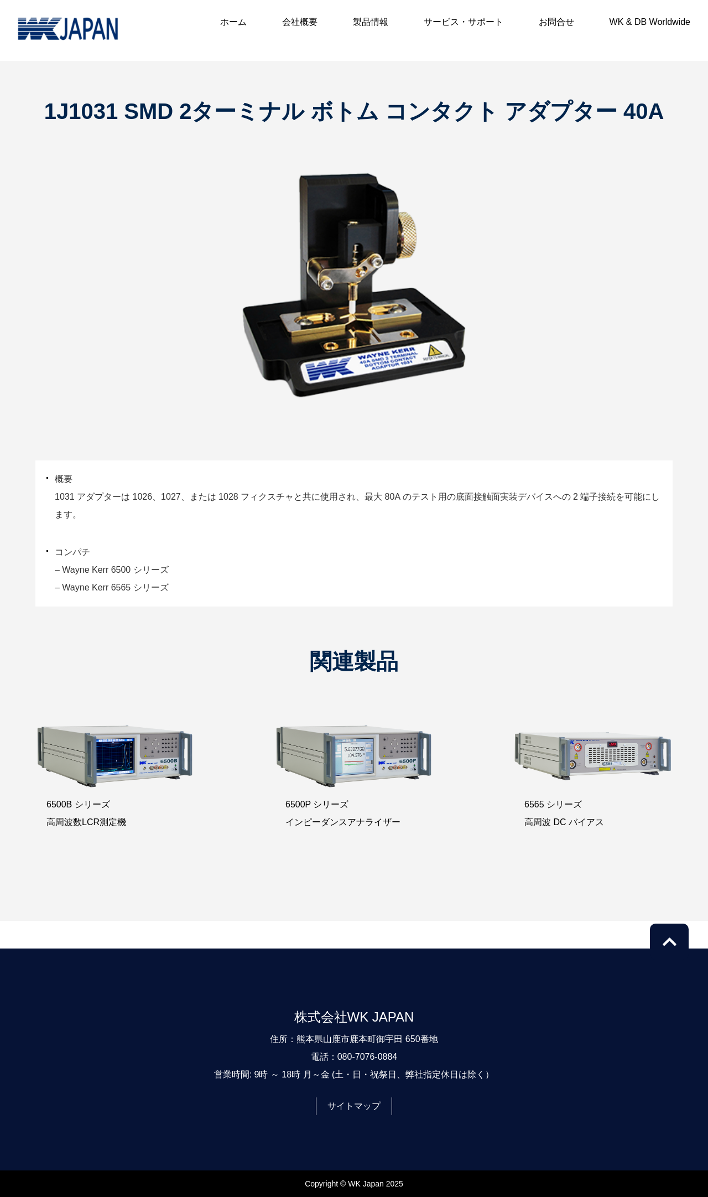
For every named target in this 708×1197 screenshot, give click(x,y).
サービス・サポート (463, 22)
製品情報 (370, 22)
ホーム (233, 22)
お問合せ (556, 22)
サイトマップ (354, 1106)
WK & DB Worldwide (650, 22)
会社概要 (299, 22)
